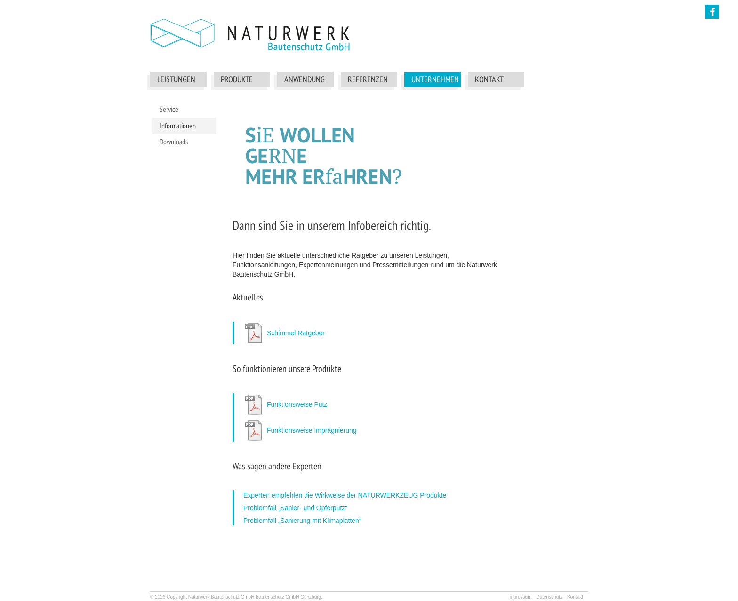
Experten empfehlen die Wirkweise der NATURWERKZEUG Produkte (344, 495)
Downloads (174, 141)
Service (169, 109)
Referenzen (368, 79)
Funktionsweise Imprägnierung (312, 430)
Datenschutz (549, 597)
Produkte (237, 79)
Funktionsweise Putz (297, 404)
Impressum (519, 597)
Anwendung (304, 79)
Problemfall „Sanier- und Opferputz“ (295, 508)
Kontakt (489, 79)
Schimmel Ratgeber (296, 333)
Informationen (178, 125)
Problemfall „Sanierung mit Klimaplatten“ (302, 520)
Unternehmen (434, 79)
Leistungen (176, 79)
